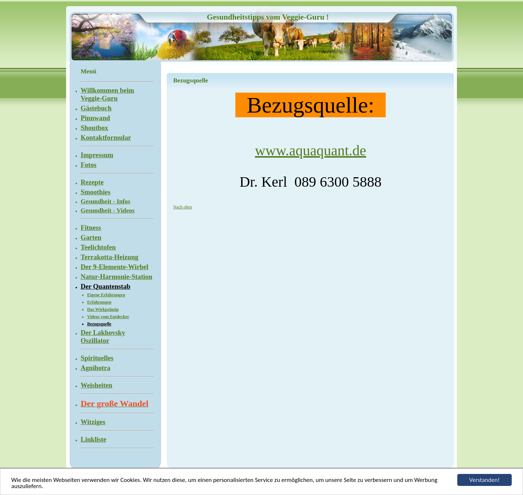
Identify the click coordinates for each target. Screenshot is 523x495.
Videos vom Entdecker (108, 316)
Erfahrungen (99, 302)
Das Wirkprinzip (103, 309)
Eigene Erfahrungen (106, 294)
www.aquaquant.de (310, 150)
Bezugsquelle (99, 323)
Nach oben (182, 207)
